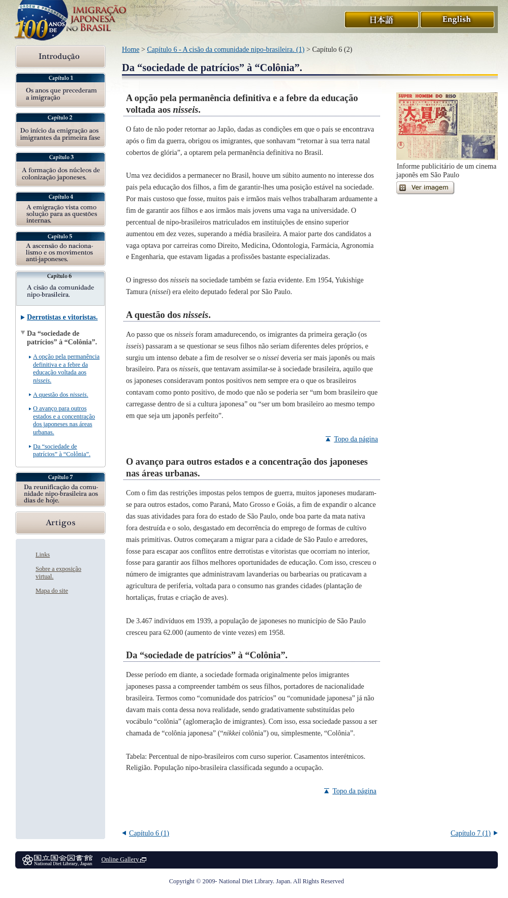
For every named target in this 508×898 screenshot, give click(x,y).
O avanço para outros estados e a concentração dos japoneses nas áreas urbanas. (64, 420)
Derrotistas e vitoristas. (62, 317)
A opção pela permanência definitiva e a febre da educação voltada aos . (66, 368)
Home (130, 49)
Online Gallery (123, 859)
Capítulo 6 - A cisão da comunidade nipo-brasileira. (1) (225, 49)
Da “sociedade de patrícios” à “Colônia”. (61, 450)
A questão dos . (60, 394)
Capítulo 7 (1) (471, 833)
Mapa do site (52, 590)
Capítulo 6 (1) (149, 833)
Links (43, 554)
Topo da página (356, 439)
